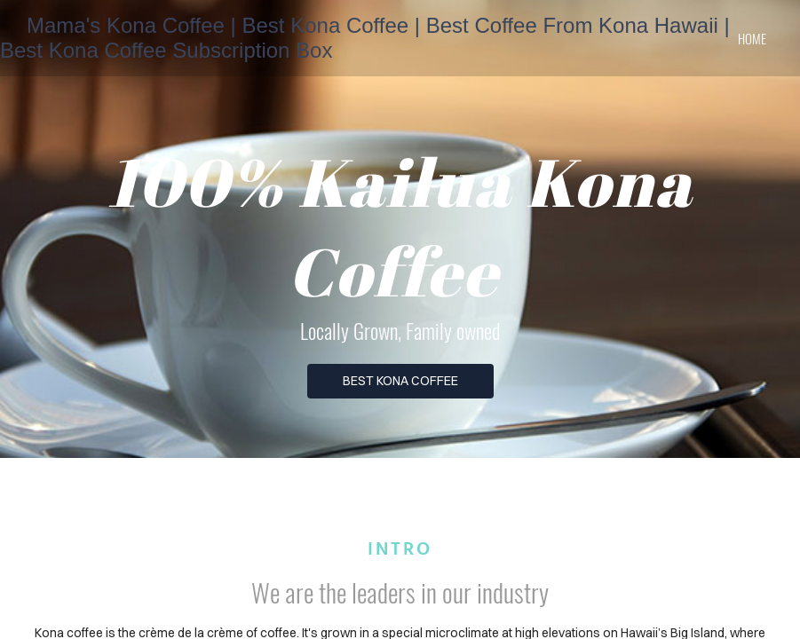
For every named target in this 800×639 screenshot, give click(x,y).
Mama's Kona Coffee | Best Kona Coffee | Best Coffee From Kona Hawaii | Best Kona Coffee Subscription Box (365, 37)
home (752, 38)
